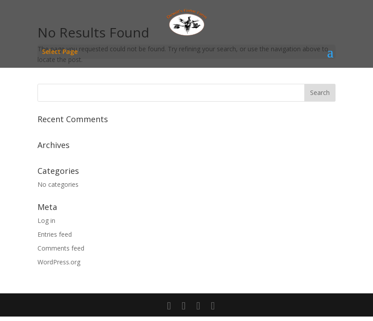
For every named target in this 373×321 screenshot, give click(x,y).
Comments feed (60, 248)
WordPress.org (58, 262)
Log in (46, 220)
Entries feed (54, 234)
